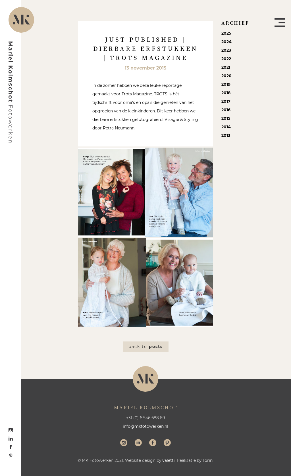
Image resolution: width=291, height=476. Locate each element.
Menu (280, 22)
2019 (225, 84)
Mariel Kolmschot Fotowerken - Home (11, 92)
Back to (145, 346)
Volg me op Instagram (123, 443)
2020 (226, 75)
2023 (226, 50)
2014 (226, 126)
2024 (226, 41)
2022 (226, 58)
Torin (208, 460)
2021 (225, 67)
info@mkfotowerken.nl (145, 426)
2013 (225, 135)
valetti (168, 460)
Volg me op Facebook (152, 443)
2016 (225, 109)
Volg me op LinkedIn (138, 443)
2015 (225, 118)
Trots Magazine (137, 94)
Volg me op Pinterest (167, 443)
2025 (226, 33)
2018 (225, 92)
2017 (225, 101)
